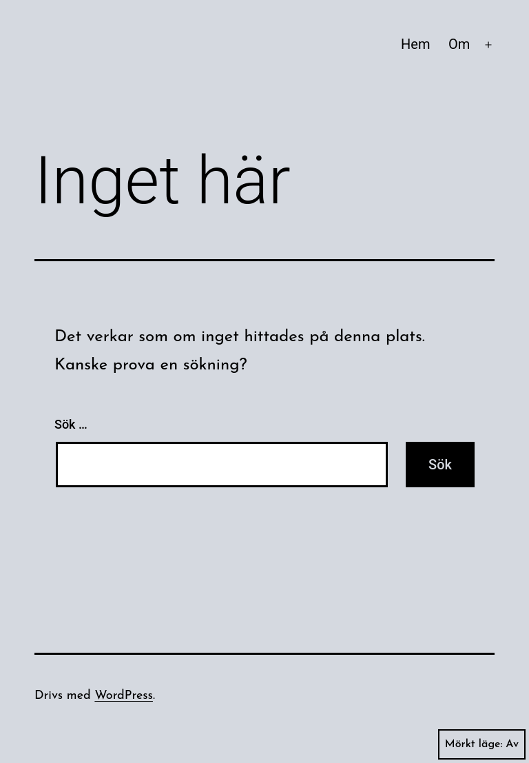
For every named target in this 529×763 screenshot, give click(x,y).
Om (459, 44)
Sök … (70, 424)
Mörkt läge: (482, 744)
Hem (415, 44)
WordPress (123, 695)
